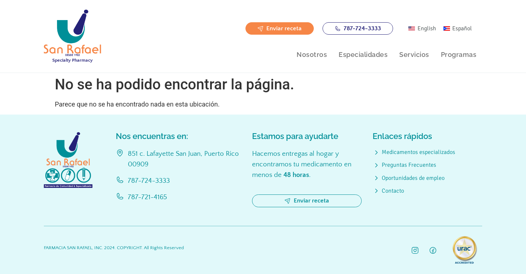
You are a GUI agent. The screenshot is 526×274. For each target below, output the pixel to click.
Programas (459, 54)
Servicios (414, 54)
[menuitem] (422, 28)
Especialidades (363, 54)
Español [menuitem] (462, 28)
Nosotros (312, 54)
